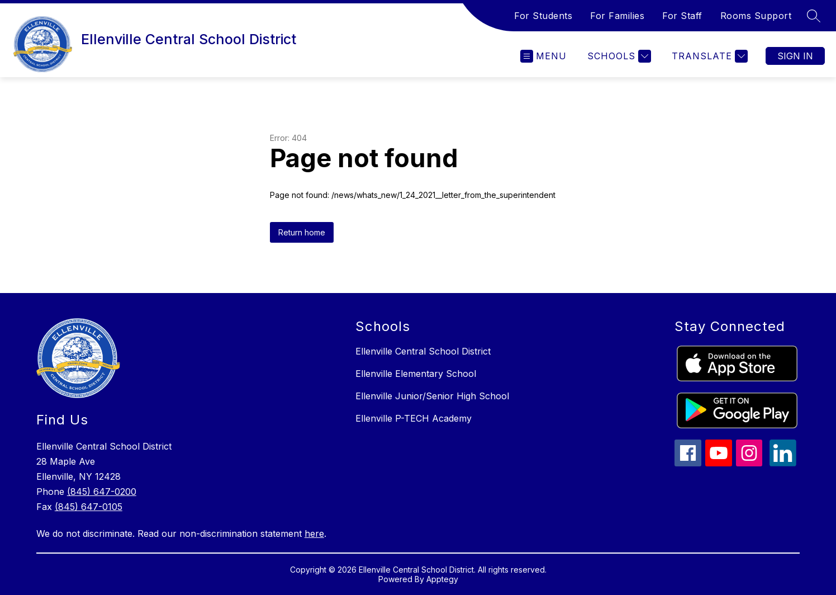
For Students (543, 15)
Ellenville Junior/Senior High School (432, 396)
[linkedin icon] (783, 463)
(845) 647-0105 (88, 506)
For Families (617, 15)
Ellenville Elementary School (415, 373)
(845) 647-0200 (101, 491)
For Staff (682, 15)
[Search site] (813, 15)
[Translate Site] (708, 56)
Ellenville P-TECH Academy (413, 418)
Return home (301, 232)
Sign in (795, 56)
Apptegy (442, 579)
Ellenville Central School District (423, 351)
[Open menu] (543, 56)
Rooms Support (756, 15)
